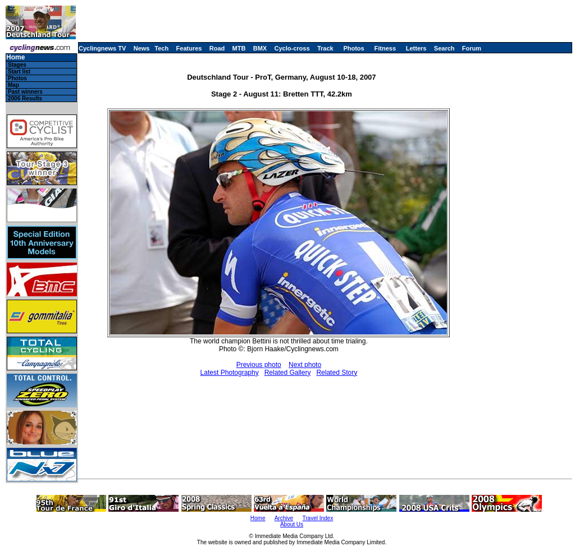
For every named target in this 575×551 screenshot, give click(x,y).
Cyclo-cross (292, 48)
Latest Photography (229, 372)
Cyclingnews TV (102, 48)
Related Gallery (287, 372)
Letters (416, 48)
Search (444, 48)
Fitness (385, 48)
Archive (284, 518)
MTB (239, 48)
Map (13, 85)
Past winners (25, 92)
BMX (260, 48)
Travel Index (318, 518)
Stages (17, 65)
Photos (353, 48)
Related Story (336, 372)
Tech (161, 48)
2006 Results (25, 98)
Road (217, 48)
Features (189, 48)
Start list (19, 71)
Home (15, 57)
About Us (291, 524)
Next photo (305, 365)
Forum (471, 48)
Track (325, 48)
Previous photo (258, 365)
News (142, 48)
